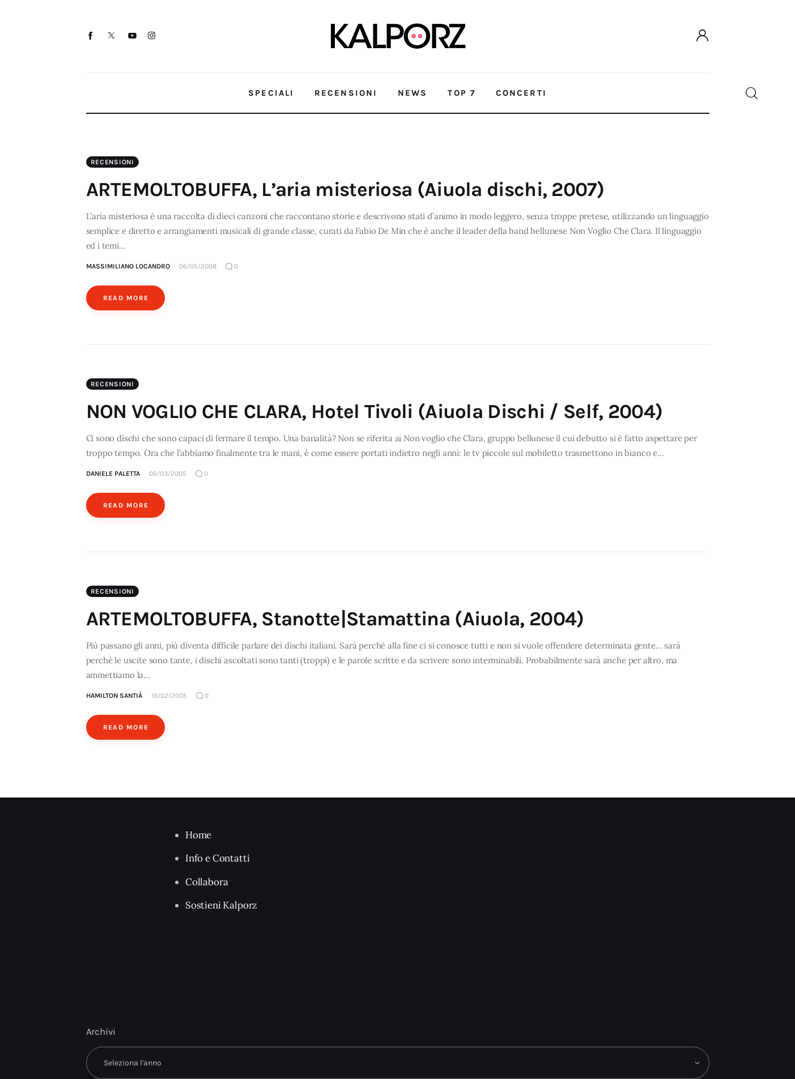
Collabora (206, 882)
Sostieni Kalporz (221, 905)
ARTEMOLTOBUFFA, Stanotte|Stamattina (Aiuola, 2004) (335, 618)
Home (198, 835)
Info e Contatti (217, 858)
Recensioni (112, 162)
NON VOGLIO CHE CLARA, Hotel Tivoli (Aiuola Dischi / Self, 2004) (374, 411)
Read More (126, 298)
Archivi (101, 1031)
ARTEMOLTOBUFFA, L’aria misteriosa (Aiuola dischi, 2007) (345, 189)
